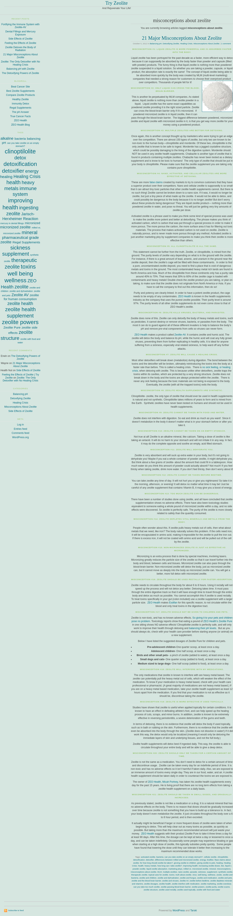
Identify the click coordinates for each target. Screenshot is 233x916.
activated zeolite (148, 857)
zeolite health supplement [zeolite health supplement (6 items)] (20, 312)
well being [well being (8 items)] (20, 273)
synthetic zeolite (225, 872)
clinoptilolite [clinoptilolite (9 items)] (20, 151)
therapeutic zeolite (139, 875)
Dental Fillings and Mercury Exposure (20, 33)
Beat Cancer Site (20, 86)
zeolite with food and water (208, 890)
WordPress (179, 910)
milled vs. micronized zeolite (195, 869)
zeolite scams (224, 887)
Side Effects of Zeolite (20, 38)
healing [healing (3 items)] (6, 177)
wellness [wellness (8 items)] (15, 280)
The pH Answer (20, 112)
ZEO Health (185, 296)
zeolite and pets (225, 878)
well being (202, 875)
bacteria (159, 857)
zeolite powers (198, 887)
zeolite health (165, 884)
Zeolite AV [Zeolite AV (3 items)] (20, 295)
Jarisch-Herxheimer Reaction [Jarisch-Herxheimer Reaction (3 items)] (20, 216)
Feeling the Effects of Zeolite (20, 43)
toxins (171, 875)
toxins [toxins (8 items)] (28, 266)
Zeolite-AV (180, 334)
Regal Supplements (20, 107)
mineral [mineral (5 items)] (29, 232)
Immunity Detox (20, 103)
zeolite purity (211, 887)
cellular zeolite (210, 857)
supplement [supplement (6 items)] (15, 254)
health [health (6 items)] (14, 182)
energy (203, 860)
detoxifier (150, 860)
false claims (156, 182)
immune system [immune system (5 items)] (25, 191)
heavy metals (150, 866)
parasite (193, 872)
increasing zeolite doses (209, 866)
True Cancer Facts (20, 116)
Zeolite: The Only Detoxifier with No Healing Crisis (20, 63)
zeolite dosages (151, 884)
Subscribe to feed (16, 910)
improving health (190, 866)
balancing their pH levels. (203, 628)
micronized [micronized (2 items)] (32, 223)
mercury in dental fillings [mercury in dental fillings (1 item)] (12, 223)
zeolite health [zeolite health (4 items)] (20, 303)
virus (194, 875)
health (140, 866)
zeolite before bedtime (199, 881)
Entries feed (20, 428)
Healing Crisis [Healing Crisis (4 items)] (27, 176)
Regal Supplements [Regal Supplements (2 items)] (26, 242)
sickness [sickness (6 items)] (20, 248)
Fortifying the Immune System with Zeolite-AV (20, 26)
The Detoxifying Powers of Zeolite (20, 73)
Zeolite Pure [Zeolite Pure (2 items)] (11, 327)
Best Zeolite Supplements (20, 91)
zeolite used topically (186, 890)
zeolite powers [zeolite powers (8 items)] (20, 322)
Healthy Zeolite (20, 99)
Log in (20, 424)
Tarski (193, 910)
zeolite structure (151, 890)
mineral (212, 869)
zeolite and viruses (170, 881)
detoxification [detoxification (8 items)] (20, 164)
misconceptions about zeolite (143, 872)
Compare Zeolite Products (20, 95)
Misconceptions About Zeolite (206, 43)
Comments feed (20, 433)
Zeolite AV (184, 881)
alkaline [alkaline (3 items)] (6, 138)
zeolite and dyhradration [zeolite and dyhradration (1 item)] (21, 291)
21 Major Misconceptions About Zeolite (182, 38)
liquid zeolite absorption (156, 869)
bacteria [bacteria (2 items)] (20, 138)
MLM (159, 872)
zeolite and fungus (188, 878)
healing (219, 863)
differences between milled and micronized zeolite (177, 860)
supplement (212, 872)
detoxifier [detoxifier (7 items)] (13, 171)
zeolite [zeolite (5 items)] (21, 286)
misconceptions (224, 869)
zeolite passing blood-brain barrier (176, 887)
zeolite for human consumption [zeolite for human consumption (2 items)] (21, 297)
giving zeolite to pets (206, 863)
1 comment (226, 43)
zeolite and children (147, 878)
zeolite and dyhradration (168, 878)
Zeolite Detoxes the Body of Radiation (20, 49)
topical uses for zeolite (158, 875)
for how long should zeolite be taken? (156, 863)
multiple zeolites (170, 872)
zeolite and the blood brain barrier (146, 881)
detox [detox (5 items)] (20, 157)
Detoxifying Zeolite (171, 43)
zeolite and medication (207, 878)
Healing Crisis (186, 43)
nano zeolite (183, 872)
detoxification (139, 860)
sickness (202, 872)
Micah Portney (170, 781)
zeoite (219, 875)
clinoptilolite (223, 857)
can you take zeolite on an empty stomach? (183, 857)
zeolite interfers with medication (186, 884)
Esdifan (173, 602)
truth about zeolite (183, 875)
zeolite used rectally (167, 890)
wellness (211, 875)
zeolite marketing (208, 884)
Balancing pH (156, 43)
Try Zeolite (116, 3)
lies (222, 866)
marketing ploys (175, 869)
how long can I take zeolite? (169, 866)
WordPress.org (20, 437)
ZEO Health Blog (20, 124)
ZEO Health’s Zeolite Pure (217, 621)
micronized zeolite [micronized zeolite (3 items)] (15, 227)
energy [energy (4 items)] (31, 171)
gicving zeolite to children (185, 863)
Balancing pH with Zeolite (20, 68)
